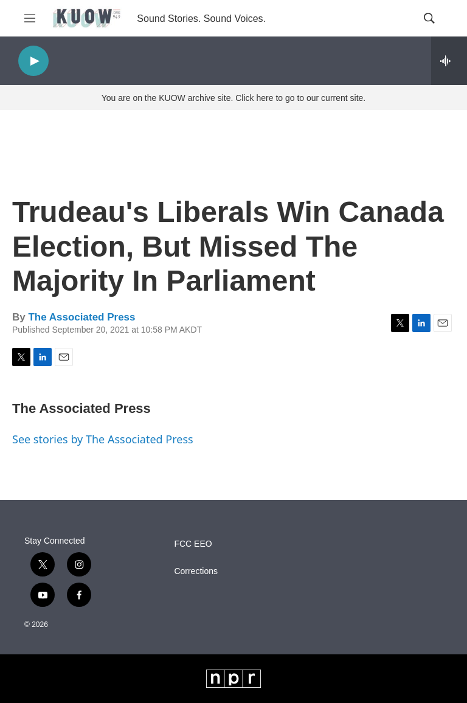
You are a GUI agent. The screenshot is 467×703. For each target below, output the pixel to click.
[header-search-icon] (429, 18)
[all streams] (449, 60)
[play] (33, 61)
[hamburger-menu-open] (29, 18)
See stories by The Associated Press (102, 439)
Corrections (196, 571)
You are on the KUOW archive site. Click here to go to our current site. (233, 98)
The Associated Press (81, 317)
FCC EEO (193, 544)
